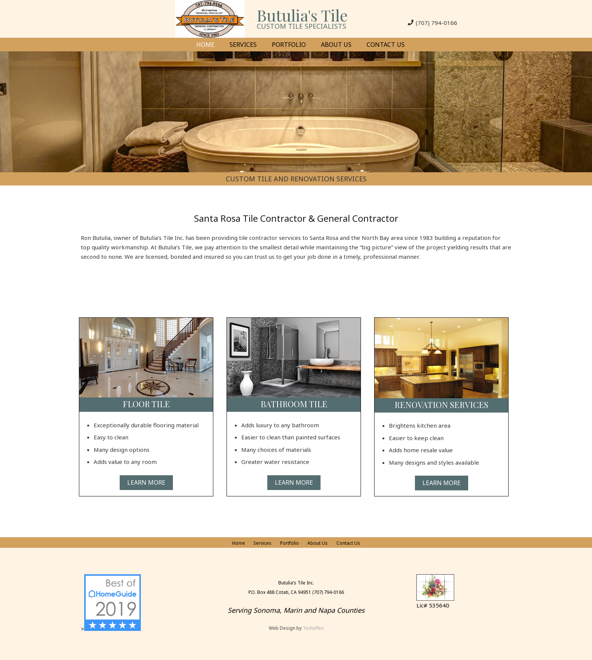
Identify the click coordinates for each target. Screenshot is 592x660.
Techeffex (313, 628)
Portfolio (289, 543)
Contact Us (348, 543)
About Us (317, 543)
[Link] (210, 19)
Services (262, 543)
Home (238, 543)
